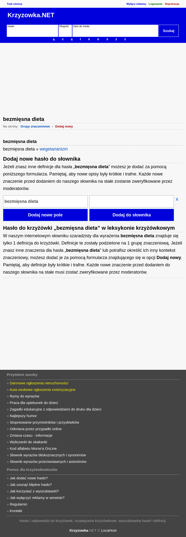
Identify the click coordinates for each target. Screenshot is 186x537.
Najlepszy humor (23, 416)
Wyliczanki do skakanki (28, 442)
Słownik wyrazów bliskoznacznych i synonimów (48, 455)
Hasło (11, 26)
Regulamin (18, 504)
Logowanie (156, 3)
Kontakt (16, 511)
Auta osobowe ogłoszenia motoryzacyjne (43, 389)
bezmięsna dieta (20, 141)
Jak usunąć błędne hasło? (31, 484)
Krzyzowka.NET (31, 15)
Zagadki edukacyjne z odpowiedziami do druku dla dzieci (55, 409)
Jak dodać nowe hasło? (29, 478)
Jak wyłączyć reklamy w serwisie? (37, 498)
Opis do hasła (81, 26)
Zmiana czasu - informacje (31, 435)
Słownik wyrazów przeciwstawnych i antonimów (48, 461)
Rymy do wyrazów (24, 396)
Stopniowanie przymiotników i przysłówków (44, 422)
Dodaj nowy (64, 126)
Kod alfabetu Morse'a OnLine (33, 448)
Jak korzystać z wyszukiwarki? (34, 491)
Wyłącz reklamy (136, 3)
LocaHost (108, 530)
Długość (64, 26)
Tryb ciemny (14, 3)
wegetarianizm (54, 149)
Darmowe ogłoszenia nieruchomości (39, 383)
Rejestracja (172, 3)
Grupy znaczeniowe (35, 126)
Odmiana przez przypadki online (36, 429)
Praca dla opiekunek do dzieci (34, 403)
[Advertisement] (93, 79)
